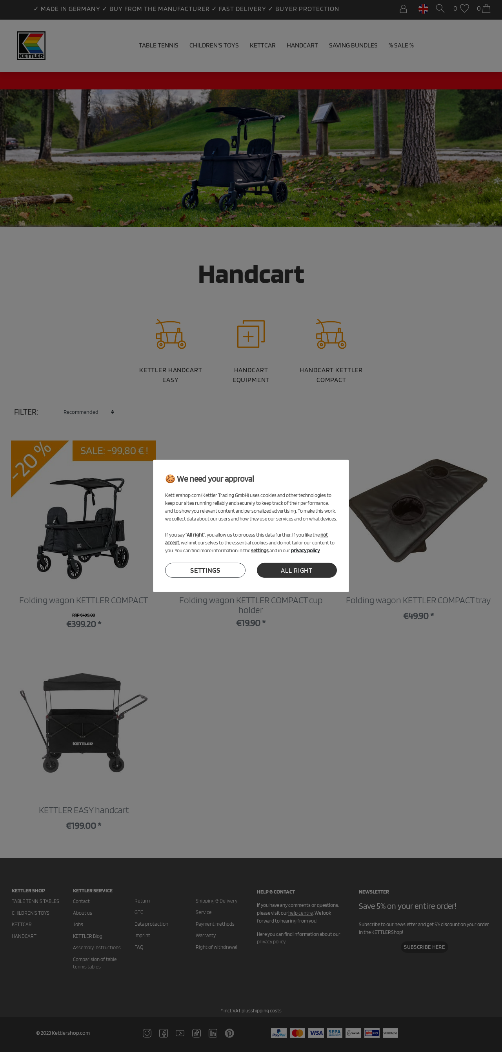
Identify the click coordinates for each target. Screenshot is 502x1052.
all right (297, 570)
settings (205, 570)
